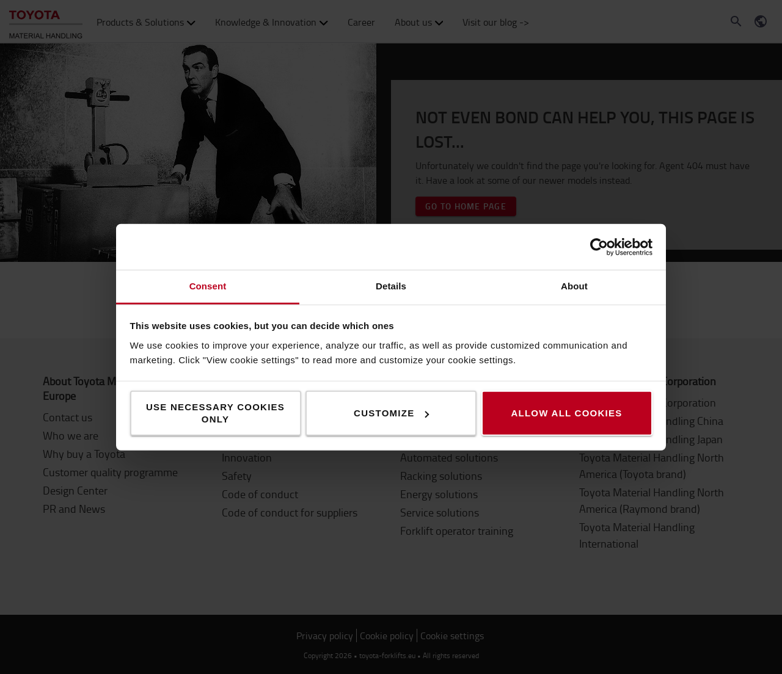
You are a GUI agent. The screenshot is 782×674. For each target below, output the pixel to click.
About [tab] (574, 286)
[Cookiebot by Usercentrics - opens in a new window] (599, 246)
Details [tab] (391, 286)
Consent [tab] (208, 286)
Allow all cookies (566, 413)
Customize (391, 413)
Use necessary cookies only (215, 413)
